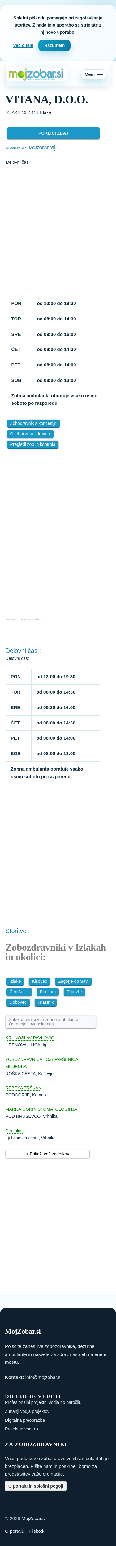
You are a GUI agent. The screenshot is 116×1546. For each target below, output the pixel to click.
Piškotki (37, 1531)
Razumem (54, 45)
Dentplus (14, 1130)
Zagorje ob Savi (73, 981)
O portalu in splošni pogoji (35, 1486)
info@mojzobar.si (43, 1377)
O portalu (14, 1531)
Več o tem (23, 45)
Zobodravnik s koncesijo (33, 423)
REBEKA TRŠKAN (23, 1087)
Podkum (48, 991)
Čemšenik (19, 991)
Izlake (15, 981)
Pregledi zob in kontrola (32, 444)
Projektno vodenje (22, 1428)
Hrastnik (46, 1002)
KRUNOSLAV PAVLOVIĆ (30, 1037)
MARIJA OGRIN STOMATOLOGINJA (41, 1109)
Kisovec (39, 981)
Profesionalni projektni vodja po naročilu (43, 1402)
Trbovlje (74, 991)
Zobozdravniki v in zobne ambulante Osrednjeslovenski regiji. (43, 1021)
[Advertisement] (58, 231)
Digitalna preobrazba (25, 1420)
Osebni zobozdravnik (30, 433)
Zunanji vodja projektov (27, 1411)
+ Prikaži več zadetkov (47, 1153)
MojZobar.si (33, 1518)
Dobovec (18, 1002)
